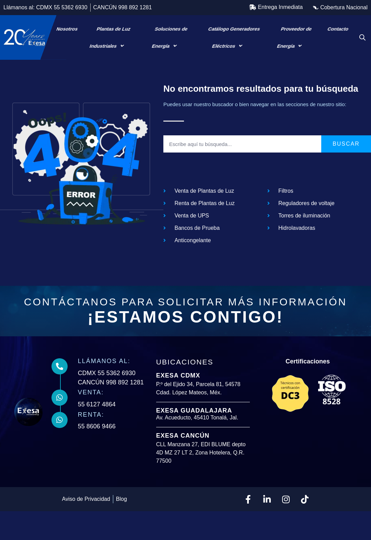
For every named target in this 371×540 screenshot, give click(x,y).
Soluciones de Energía (169, 37)
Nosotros (67, 29)
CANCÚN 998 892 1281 (112, 400)
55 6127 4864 (98, 422)
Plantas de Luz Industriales (110, 37)
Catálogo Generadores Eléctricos (234, 37)
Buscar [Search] (346, 162)
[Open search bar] (362, 37)
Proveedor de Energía (294, 37)
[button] (276, 7)
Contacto (337, 29)
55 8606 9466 (98, 444)
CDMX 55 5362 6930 (108, 391)
